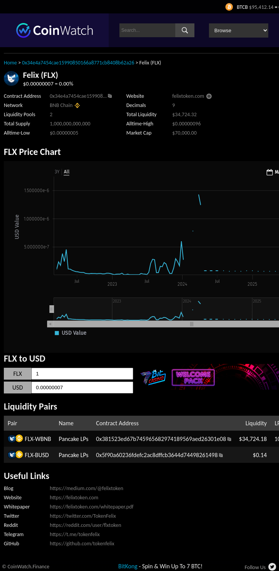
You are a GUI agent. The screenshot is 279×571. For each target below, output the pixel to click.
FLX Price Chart (32, 151)
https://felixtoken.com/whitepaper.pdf (92, 507)
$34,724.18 (253, 439)
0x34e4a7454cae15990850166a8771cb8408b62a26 (78, 62)
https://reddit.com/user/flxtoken (85, 525)
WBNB (43, 439)
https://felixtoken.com (74, 497)
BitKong (127, 566)
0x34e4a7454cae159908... (78, 96)
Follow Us (255, 567)
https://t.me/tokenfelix (75, 534)
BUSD (42, 455)
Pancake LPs (73, 439)
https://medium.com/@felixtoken (86, 488)
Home (10, 62)
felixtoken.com (188, 96)
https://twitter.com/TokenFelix (83, 516)
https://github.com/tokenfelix (82, 543)
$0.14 (260, 455)
